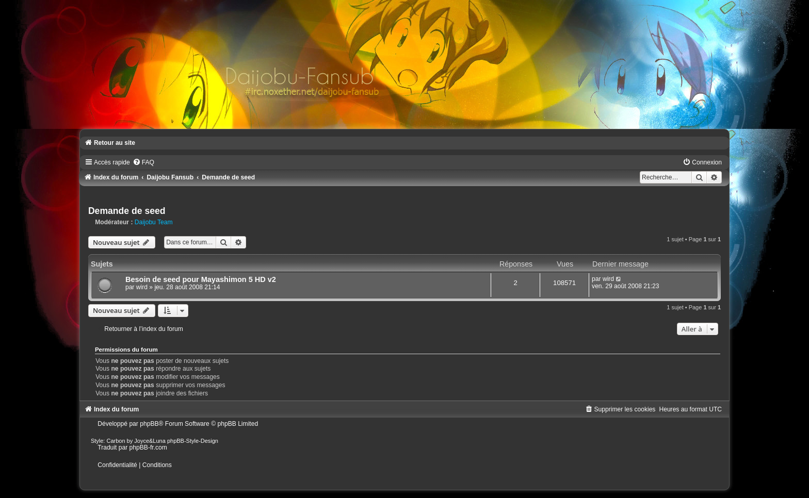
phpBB (149, 423)
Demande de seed (127, 211)
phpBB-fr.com (148, 447)
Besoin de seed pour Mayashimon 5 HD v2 (200, 279)
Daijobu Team (154, 222)
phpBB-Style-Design (192, 441)
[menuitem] (143, 162)
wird (142, 287)
